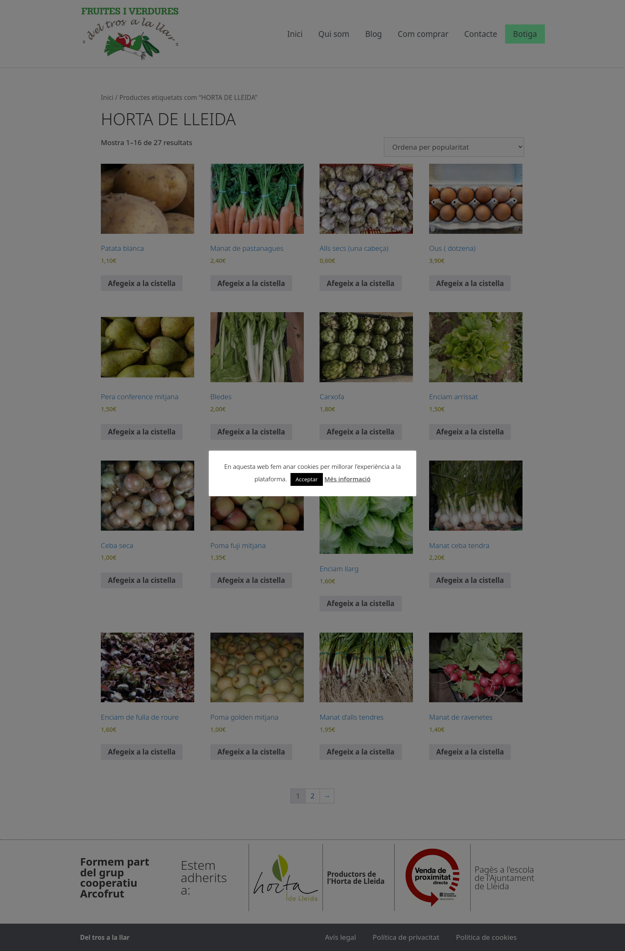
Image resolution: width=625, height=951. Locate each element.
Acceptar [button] (306, 479)
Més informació (348, 479)
